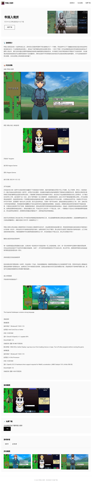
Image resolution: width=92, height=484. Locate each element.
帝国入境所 (7, 3)
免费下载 (88, 3)
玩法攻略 (80, 3)
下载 (7, 429)
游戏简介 (72, 3)
